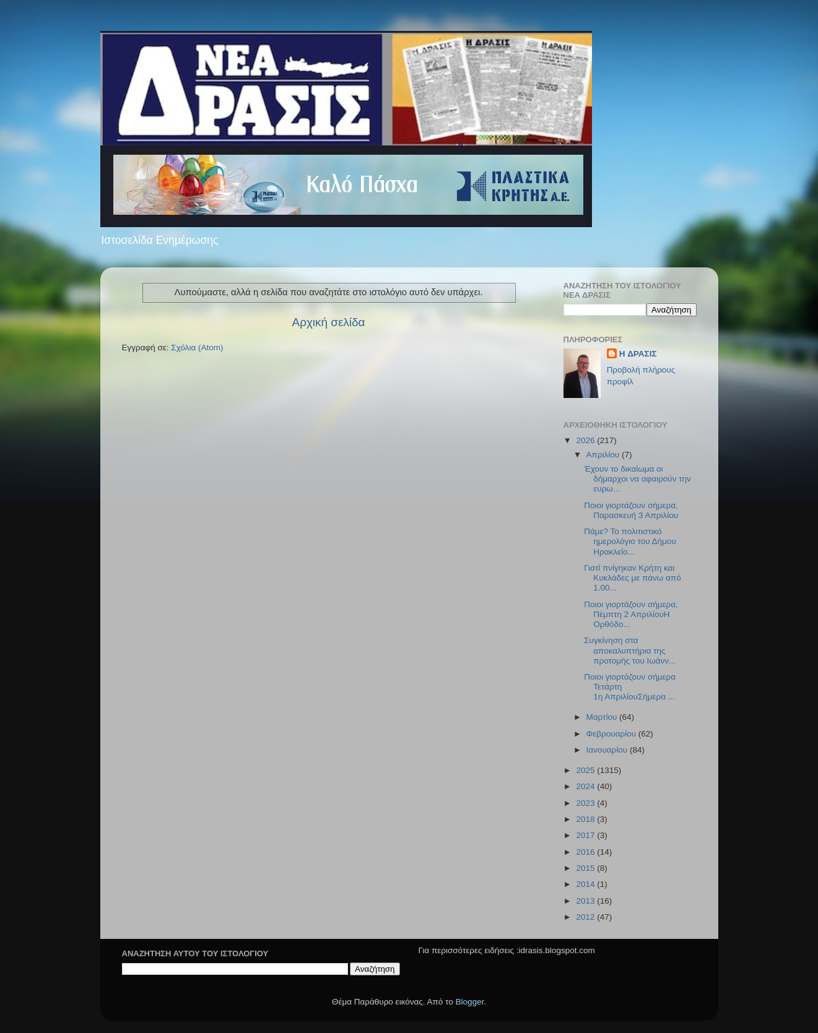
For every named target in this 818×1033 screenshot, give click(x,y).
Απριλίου (604, 454)
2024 (586, 786)
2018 (586, 819)
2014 (586, 884)
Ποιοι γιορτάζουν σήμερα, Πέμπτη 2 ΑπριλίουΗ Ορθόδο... (631, 614)
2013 (586, 900)
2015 (586, 868)
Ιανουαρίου (608, 749)
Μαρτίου (603, 717)
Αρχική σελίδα (328, 322)
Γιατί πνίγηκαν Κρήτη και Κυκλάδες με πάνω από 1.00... (632, 577)
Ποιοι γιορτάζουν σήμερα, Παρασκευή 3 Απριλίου (631, 510)
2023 (586, 803)
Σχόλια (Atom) (197, 347)
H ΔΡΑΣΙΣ (638, 353)
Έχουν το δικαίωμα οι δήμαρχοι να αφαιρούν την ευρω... (637, 478)
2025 (586, 770)
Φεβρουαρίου (612, 733)
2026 (586, 440)
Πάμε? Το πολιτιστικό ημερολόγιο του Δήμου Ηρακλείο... (630, 541)
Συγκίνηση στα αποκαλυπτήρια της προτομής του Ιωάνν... (630, 650)
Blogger (470, 1001)
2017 (586, 835)
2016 (586, 852)
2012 (586, 917)
